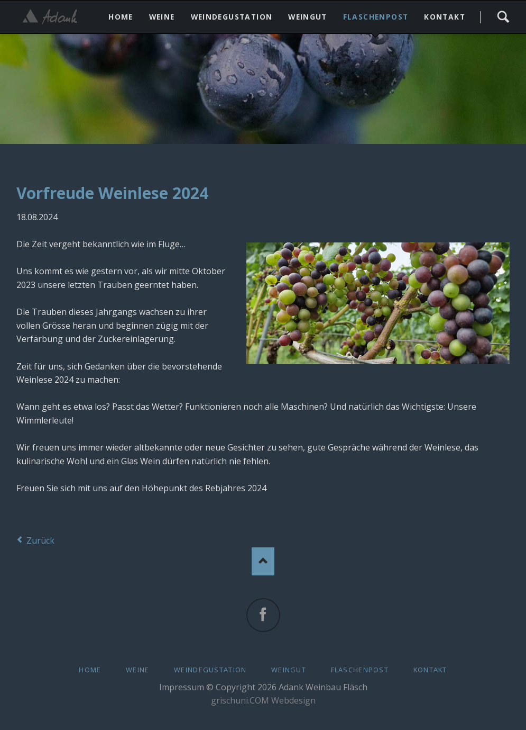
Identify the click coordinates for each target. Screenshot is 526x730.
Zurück (40, 540)
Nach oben (263, 561)
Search (503, 17)
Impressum (181, 687)
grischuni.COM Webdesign (263, 700)
